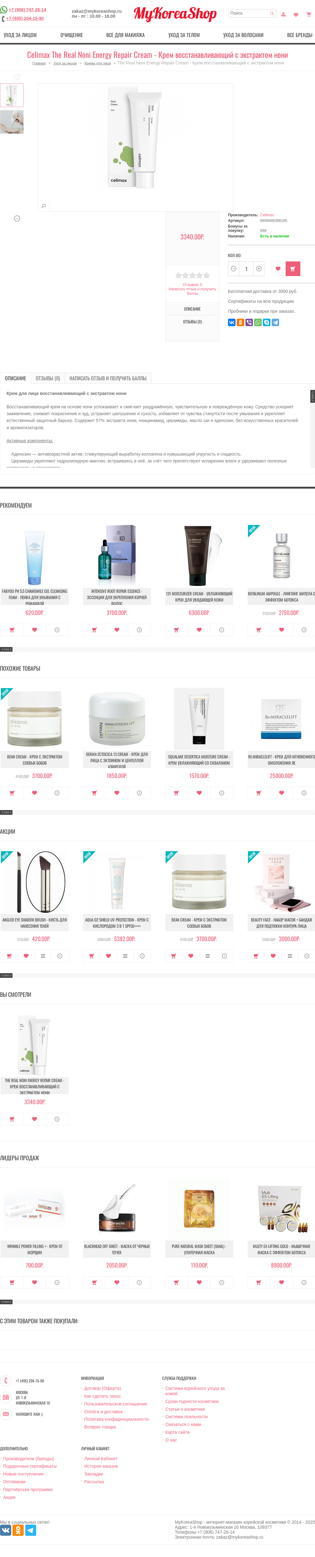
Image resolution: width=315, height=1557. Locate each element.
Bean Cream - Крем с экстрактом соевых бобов (34, 759)
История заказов (101, 1466)
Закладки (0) (296, 13)
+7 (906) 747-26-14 (27, 9)
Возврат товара (100, 1426)
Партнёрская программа (28, 1489)
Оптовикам (14, 1481)
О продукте (57, 630)
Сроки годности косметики (192, 1401)
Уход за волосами (243, 35)
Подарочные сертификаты (30, 1466)
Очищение (72, 35)
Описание (192, 309)
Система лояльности (186, 1416)
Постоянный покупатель (283, 13)
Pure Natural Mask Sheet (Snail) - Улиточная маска (199, 1249)
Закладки (93, 1473)
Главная (39, 63)
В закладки (278, 268)
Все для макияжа (125, 35)
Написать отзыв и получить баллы (192, 291)
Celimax (267, 215)
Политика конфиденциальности (116, 1419)
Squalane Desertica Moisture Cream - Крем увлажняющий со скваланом (199, 759)
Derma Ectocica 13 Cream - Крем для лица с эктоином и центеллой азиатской (117, 760)
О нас (171, 1439)
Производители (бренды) (28, 1458)
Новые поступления (23, 1473)
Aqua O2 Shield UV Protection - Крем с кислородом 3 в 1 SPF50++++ (117, 923)
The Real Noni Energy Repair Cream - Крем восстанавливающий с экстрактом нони (34, 1086)
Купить (293, 268)
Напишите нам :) (29, 1414)
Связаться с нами (183, 1424)
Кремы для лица (98, 63)
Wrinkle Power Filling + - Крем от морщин (34, 1249)
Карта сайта (177, 1432)
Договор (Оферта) (102, 1388)
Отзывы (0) (192, 321)
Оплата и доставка (103, 1411)
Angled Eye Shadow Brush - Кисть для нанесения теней (34, 923)
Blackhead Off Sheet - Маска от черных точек (117, 1249)
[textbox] (253, 13)
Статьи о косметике (185, 1409)
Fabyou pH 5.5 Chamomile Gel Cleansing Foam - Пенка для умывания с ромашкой (34, 597)
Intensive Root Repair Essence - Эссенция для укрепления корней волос (117, 597)
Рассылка (94, 1481)
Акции (9, 1497)
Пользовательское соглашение (115, 1403)
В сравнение (43, 956)
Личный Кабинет (101, 1458)
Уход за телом (184, 35)
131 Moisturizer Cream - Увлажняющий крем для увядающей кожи (199, 596)
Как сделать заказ (102, 1396)
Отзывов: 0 (192, 285)
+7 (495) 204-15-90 (25, 18)
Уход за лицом (20, 35)
